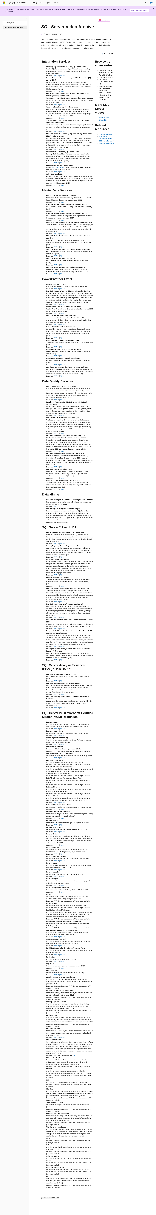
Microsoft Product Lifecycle (63, 9)
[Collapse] (26, 18)
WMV (55, 75)
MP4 (61, 75)
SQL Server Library (105, 134)
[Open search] (146, 3)
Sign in (151, 3)
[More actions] (113, 20)
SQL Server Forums (105, 141)
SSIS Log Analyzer (58, 167)
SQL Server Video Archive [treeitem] (13, 27)
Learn (43, 20)
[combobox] (15, 23)
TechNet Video (104, 118)
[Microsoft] (4, 2)
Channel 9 (102, 120)
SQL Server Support (106, 143)
